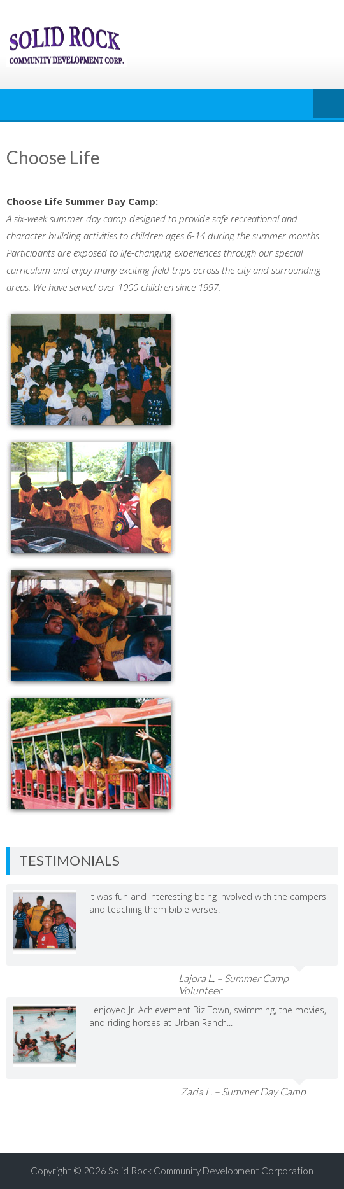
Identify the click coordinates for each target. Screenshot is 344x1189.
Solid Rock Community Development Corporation (210, 1170)
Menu (328, 104)
